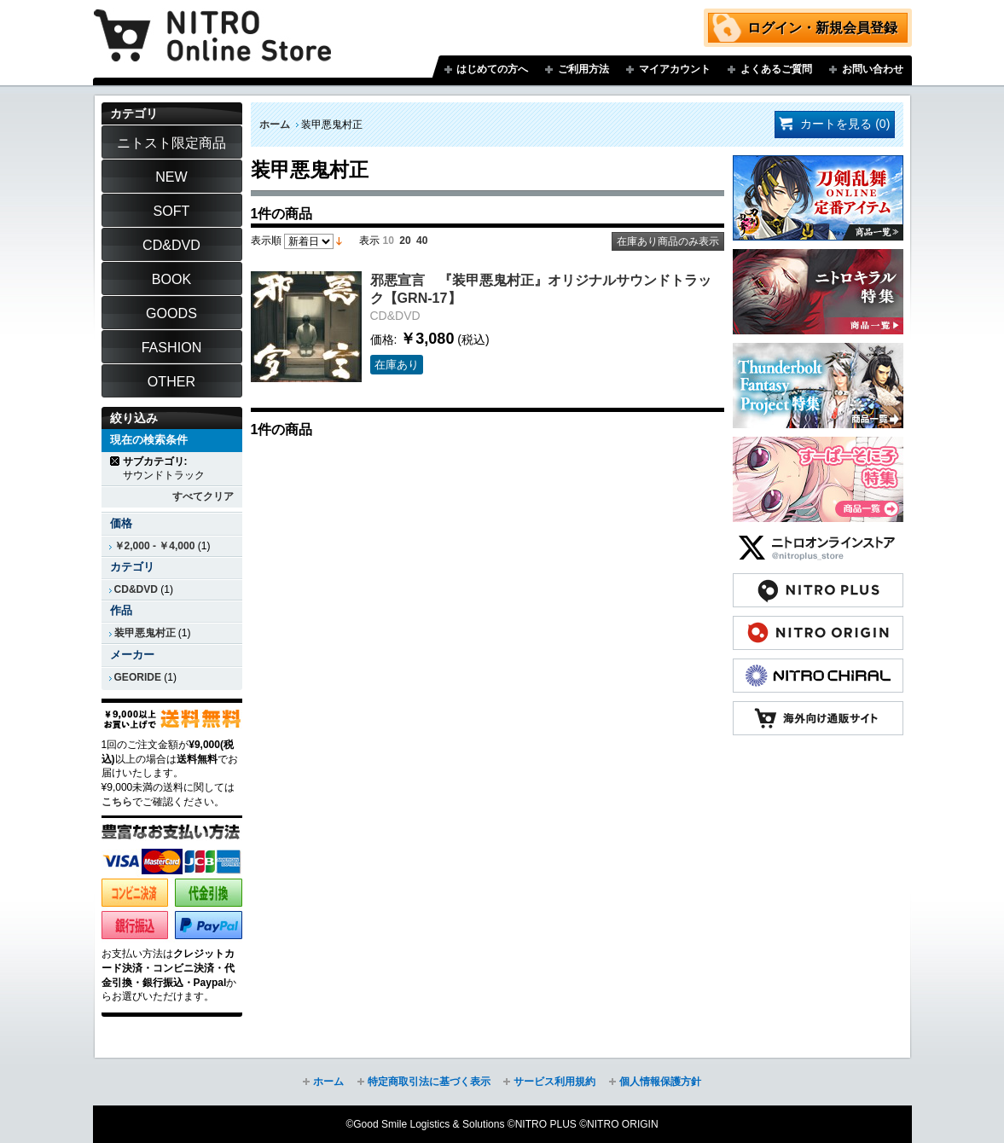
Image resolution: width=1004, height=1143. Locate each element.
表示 (369, 241)
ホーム (274, 125)
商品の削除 (115, 461)
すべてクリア (203, 496)
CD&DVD (136, 589)
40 (421, 241)
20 (404, 241)
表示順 (266, 241)
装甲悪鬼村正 (145, 633)
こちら (117, 802)
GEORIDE (138, 677)
